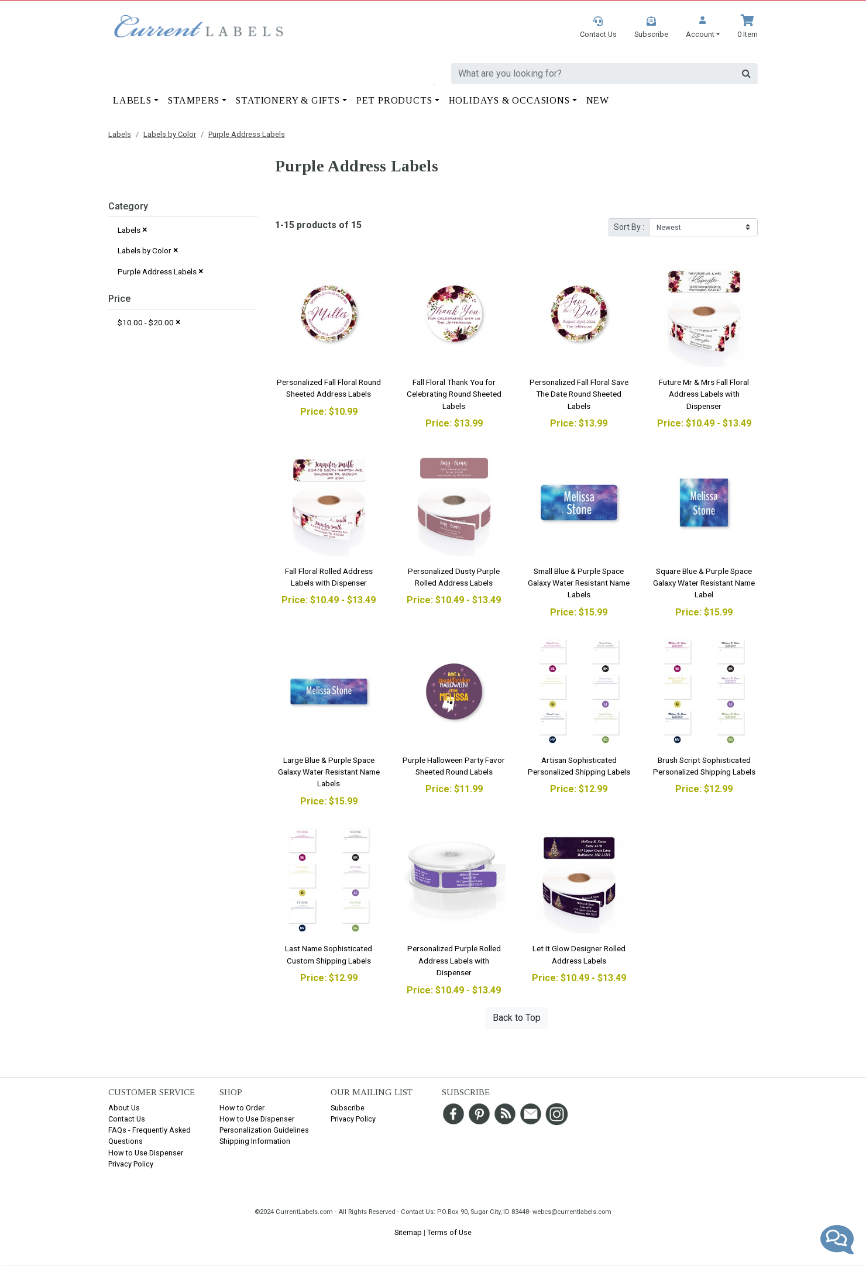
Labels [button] (132, 100)
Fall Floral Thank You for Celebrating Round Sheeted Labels (454, 394)
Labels (119, 134)
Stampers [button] (193, 100)
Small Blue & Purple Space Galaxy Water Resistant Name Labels (579, 583)
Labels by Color (169, 134)
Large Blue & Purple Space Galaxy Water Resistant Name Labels (329, 772)
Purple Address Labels (246, 134)
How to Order (241, 1107)
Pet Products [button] (394, 100)
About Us (124, 1107)
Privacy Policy (130, 1164)
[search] (593, 73)
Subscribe (348, 1107)
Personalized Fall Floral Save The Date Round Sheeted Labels (579, 394)
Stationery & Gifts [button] (287, 100)
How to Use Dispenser (145, 1152)
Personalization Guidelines (264, 1130)
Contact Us (126, 1118)
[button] (703, 27)
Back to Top (517, 1017)
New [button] (597, 100)
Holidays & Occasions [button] (509, 100)
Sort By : (629, 227)
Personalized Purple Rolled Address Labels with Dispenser (454, 960)
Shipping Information (254, 1141)
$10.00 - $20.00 (149, 322)
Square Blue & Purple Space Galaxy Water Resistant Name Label (704, 583)
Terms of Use (449, 1232)
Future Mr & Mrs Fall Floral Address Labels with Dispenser (704, 394)
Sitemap (408, 1232)
